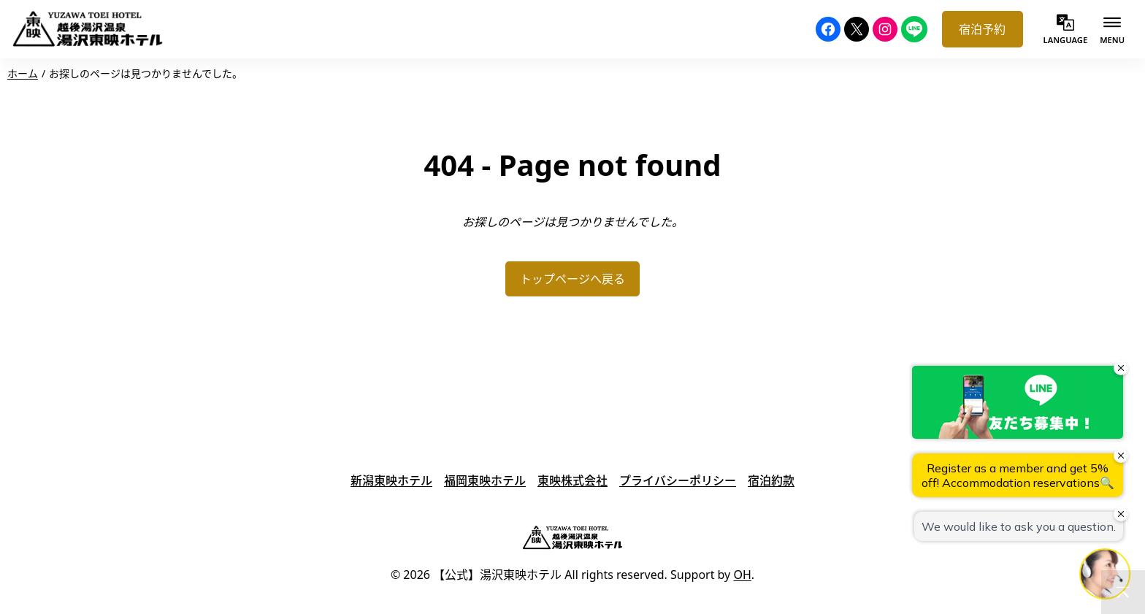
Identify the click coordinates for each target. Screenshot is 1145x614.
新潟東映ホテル (391, 480)
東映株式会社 (572, 480)
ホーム (22, 73)
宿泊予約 (982, 29)
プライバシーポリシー (677, 480)
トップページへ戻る (572, 279)
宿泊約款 (771, 480)
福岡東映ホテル (485, 480)
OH (742, 575)
